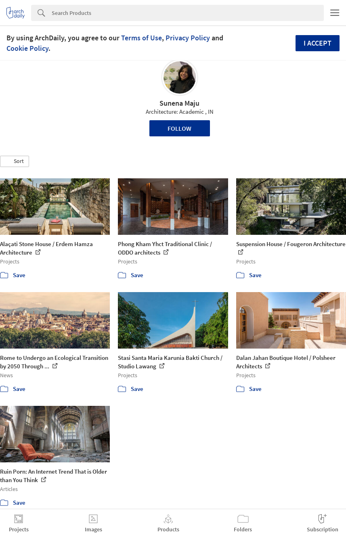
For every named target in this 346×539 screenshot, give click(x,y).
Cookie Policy (27, 48)
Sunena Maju (179, 103)
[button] (14, 161)
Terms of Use (141, 37)
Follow (179, 128)
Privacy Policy (188, 37)
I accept (317, 43)
